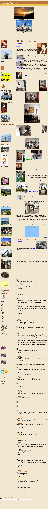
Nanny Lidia (19, 409)
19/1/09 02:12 (19, 283)
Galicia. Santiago (2, 331)
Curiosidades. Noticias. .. (3, 326)
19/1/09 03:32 (19, 287)
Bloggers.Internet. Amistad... (3, 325)
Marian (19, 357)
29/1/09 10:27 (19, 470)
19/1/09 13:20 (19, 312)
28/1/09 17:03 (19, 448)
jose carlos (19, 288)
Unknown (19, 391)
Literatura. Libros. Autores (3, 334)
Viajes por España (2, 343)
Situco (19, 396)
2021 (1, 304)
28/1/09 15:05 (19, 442)
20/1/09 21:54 (19, 362)
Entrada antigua (45, 492)
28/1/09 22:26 (19, 464)
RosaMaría (19, 284)
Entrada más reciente (18, 492)
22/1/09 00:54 (19, 395)
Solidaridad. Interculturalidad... (4, 341)
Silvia (19, 377)
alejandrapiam (20, 431)
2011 (1, 310)
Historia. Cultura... (2, 333)
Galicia (1, 330)
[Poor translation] (2, 498)
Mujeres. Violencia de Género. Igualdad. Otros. (5, 336)
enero (2, 318)
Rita (18, 363)
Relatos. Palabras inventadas (3, 340)
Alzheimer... (2, 324)
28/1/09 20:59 (19, 457)
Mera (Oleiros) (2, 335)
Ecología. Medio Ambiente (3, 328)
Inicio (32, 492)
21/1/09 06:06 (19, 376)
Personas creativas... (3, 338)
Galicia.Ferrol (2, 332)
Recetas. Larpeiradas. (3, 339)
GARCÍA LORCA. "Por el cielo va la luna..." (5, 319)
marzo (2, 317)
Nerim (19, 304)
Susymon (19, 443)
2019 (1, 305)
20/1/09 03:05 (19, 356)
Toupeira (19, 418)
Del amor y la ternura (3, 327)
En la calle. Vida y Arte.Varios (3, 329)
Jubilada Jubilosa (9, 3)
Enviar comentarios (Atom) (23, 493)
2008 (1, 321)
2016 (1, 307)
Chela (5, 66)
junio (2, 315)
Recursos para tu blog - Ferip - (22, 471)
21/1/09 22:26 (19, 390)
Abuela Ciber (20, 423)
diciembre (3, 312)
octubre (2, 313)
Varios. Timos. (2, 342)
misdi (19, 458)
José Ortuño (25, 196)
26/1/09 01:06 (19, 430)
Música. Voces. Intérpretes (3, 337)
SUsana (19, 478)
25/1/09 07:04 (19, 417)
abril (2, 316)
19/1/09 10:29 (19, 303)
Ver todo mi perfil (2, 70)
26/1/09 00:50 (19, 422)
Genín (19, 319)
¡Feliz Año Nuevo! (3, 320)
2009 (1, 311)
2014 (1, 308)
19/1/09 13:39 (19, 318)
